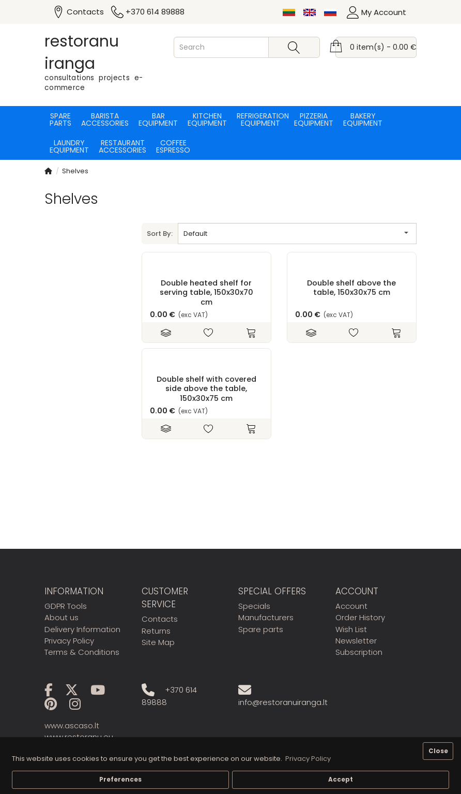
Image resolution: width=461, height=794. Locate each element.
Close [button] (438, 751)
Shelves (75, 171)
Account (351, 606)
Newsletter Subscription (358, 646)
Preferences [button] (120, 779)
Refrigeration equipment (260, 119)
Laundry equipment (69, 146)
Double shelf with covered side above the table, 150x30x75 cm (206, 388)
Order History (360, 617)
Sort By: (160, 233)
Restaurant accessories (122, 146)
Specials (254, 606)
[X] (76, 691)
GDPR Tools (65, 606)
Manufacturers (266, 617)
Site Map (158, 642)
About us (61, 617)
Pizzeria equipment (313, 119)
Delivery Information (82, 629)
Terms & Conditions (81, 652)
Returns (156, 630)
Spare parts (60, 119)
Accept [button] (340, 779)
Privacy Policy (69, 640)
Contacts (160, 618)
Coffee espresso (173, 146)
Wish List (351, 629)
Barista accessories (105, 119)
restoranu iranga (81, 52)
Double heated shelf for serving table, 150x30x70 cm (206, 292)
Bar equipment (158, 119)
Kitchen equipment (207, 119)
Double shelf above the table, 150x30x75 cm (351, 287)
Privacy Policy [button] (308, 758)
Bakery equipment (362, 119)
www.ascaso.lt (71, 725)
